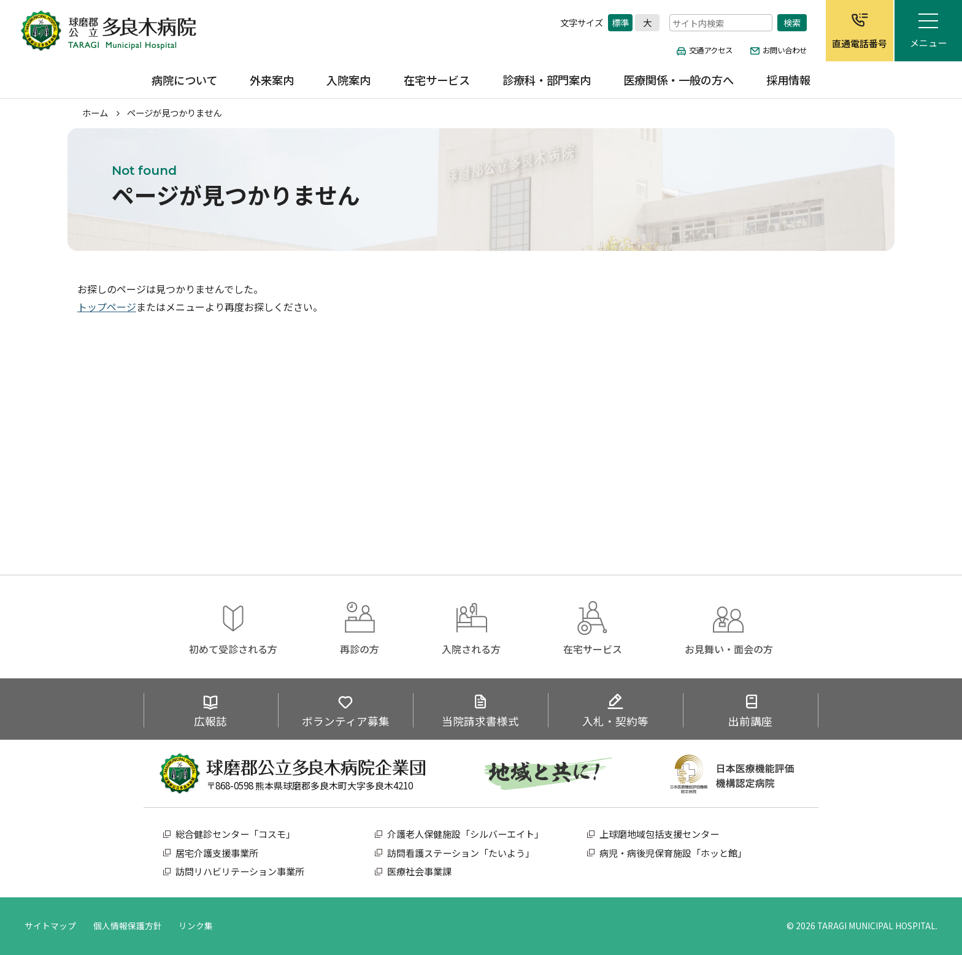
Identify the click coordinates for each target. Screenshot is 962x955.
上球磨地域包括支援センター (659, 833)
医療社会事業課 (419, 871)
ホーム (95, 112)
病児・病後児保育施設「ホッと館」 (673, 852)
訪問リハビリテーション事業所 (239, 871)
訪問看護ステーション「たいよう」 (460, 852)
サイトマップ (50, 925)
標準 (620, 21)
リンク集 (196, 925)
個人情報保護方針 (127, 925)
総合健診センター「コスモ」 (235, 833)
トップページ (106, 306)
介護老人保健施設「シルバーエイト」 (465, 833)
